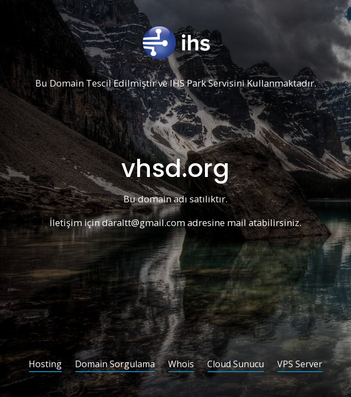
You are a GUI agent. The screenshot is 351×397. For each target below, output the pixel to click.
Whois (181, 365)
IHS (177, 83)
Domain (67, 83)
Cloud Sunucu (235, 365)
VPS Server (299, 365)
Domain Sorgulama (115, 365)
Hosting (45, 365)
